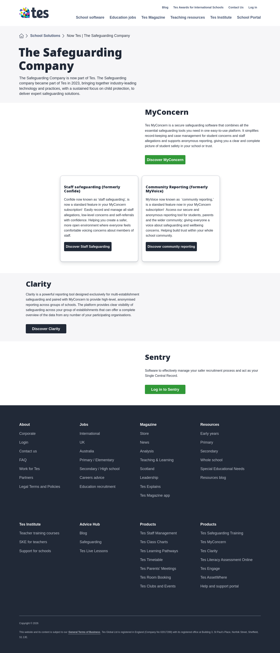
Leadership (149, 478)
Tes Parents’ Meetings (158, 569)
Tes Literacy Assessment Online (226, 560)
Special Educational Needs (222, 469)
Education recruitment (97, 487)
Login (23, 442)
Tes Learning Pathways (159, 551)
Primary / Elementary (97, 460)
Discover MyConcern (165, 160)
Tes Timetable (151, 560)
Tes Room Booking (155, 577)
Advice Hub (90, 524)
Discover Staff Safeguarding (88, 246)
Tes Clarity (209, 551)
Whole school (211, 460)
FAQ (23, 460)
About (24, 424)
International (90, 434)
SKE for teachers (33, 542)
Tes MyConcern (213, 542)
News (144, 442)
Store (144, 434)
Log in (252, 7)
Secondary (209, 451)
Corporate (27, 434)
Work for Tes (29, 469)
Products (148, 524)
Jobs (84, 424)
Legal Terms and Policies (39, 487)
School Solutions (45, 36)
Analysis (147, 451)
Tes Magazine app (155, 495)
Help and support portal (219, 586)
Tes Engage (210, 569)
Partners (26, 478)
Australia (87, 451)
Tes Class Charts (154, 542)
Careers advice (92, 478)
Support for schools (35, 551)
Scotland (147, 469)
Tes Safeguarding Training (221, 533)
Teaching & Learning (157, 460)
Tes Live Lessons (94, 551)
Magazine (148, 424)
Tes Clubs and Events (158, 586)
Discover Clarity (46, 329)
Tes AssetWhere (213, 577)
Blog (165, 7)
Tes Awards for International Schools (198, 7)
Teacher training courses (39, 533)
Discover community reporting (171, 246)
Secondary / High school (100, 469)
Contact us (28, 451)
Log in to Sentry (165, 389)
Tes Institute (30, 524)
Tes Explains (150, 487)
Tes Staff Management (158, 533)
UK (82, 442)
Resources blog (213, 478)
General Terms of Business (84, 632)
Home (21, 35)
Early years (209, 434)
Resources (209, 424)
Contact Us (236, 7)
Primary (206, 442)
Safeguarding (91, 542)
